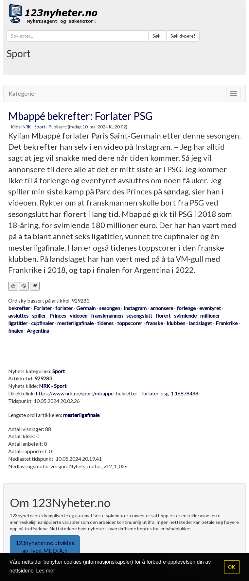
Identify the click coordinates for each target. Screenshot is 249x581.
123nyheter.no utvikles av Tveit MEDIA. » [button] (44, 546)
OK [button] (231, 567)
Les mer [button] (45, 570)
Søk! (157, 36)
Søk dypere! (182, 36)
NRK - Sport (34, 126)
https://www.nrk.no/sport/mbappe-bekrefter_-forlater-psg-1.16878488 (117, 393)
